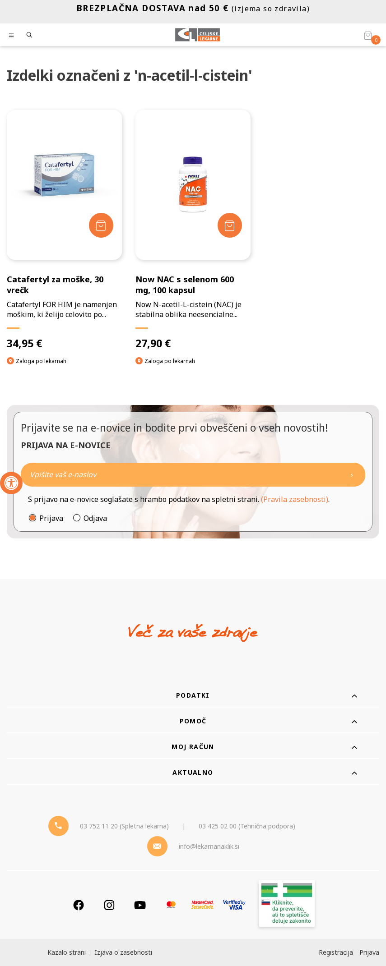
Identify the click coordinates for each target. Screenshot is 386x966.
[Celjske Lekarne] (197, 34)
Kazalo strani (66, 952)
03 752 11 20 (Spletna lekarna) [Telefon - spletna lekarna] (124, 826)
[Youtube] (140, 904)
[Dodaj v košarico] (100, 225)
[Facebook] (78, 904)
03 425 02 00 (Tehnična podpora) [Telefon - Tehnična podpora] (247, 826)
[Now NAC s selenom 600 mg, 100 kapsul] (193, 230)
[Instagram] (109, 904)
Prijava (51, 518)
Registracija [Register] (336, 952)
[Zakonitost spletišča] (287, 905)
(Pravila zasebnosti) (294, 499)
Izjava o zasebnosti (123, 952)
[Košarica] (368, 35)
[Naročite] (193, 475)
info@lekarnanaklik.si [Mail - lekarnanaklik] (209, 846)
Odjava (95, 518)
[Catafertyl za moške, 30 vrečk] (64, 230)
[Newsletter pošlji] (351, 475)
